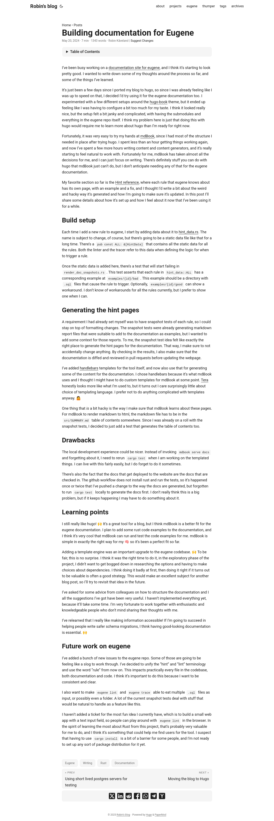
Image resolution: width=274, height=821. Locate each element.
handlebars (89, 368)
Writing (87, 763)
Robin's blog (43, 6)
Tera (204, 380)
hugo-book (158, 102)
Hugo (149, 814)
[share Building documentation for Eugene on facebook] (137, 796)
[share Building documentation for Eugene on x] (112, 796)
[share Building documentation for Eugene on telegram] (154, 796)
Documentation (125, 763)
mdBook (147, 136)
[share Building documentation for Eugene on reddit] (129, 796)
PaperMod (160, 814)
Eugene (70, 763)
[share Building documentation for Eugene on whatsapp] (145, 796)
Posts (78, 25)
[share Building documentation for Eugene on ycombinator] (162, 796)
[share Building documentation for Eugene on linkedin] (120, 796)
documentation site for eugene (134, 67)
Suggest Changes (142, 40)
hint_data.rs (188, 232)
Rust (103, 763)
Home (66, 25)
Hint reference (127, 182)
